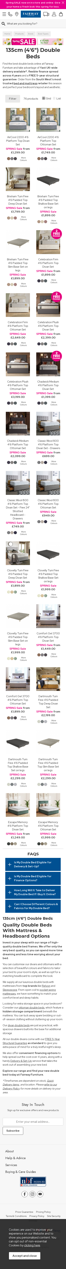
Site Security (54, 1216)
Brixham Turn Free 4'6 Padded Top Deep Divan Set (18, 199)
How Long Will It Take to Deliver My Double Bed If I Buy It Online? (35, 892)
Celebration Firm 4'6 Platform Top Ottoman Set (17, 325)
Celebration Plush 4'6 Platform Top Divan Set (48, 325)
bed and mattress (25, 83)
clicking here (32, 1245)
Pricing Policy (43, 1212)
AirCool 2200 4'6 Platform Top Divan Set (18, 140)
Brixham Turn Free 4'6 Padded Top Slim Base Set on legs (18, 265)
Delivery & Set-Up (21, 1061)
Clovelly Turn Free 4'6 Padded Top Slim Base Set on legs (18, 639)
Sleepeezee (10, 990)
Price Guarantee (24, 1212)
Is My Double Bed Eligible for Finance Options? (32, 878)
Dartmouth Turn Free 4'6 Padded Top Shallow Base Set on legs (17, 764)
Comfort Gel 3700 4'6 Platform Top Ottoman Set (17, 699)
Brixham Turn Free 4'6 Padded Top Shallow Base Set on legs (48, 201)
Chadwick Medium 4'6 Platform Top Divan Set (48, 385)
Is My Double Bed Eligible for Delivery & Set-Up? (32, 864)
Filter (12, 98)
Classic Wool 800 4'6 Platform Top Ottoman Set (48, 503)
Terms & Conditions (16, 1216)
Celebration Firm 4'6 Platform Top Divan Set (48, 263)
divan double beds (19, 1025)
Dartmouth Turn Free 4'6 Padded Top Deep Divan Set (48, 701)
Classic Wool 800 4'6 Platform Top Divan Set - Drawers (48, 444)
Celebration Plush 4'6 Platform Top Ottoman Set (17, 385)
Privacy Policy (36, 1216)
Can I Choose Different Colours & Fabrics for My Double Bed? (36, 906)
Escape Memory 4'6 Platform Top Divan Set (17, 825)
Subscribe (13, 1130)
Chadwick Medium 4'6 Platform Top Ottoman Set (18, 444)
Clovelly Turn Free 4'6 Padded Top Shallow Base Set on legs (48, 576)
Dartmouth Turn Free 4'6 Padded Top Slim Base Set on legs (48, 764)
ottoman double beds (31, 1007)
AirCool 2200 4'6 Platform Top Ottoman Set (48, 140)
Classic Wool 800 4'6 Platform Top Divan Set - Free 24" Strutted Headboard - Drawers (18, 509)
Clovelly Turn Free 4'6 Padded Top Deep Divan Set (18, 574)
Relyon (46, 986)
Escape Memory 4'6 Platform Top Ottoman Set (48, 825)
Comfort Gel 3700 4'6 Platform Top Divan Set (48, 637)
